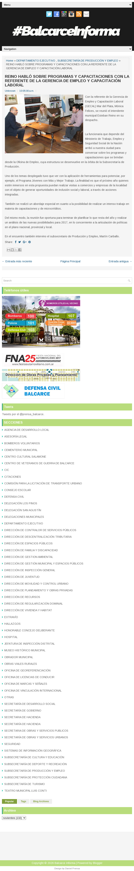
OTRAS (9, 697)
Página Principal (70, 261)
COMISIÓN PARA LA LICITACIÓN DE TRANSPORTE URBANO (43, 483)
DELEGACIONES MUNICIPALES (24, 516)
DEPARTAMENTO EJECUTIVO (35, 60)
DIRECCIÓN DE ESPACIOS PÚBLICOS (28, 543)
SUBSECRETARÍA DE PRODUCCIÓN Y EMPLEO (88, 60)
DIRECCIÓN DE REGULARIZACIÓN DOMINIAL (33, 603)
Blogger (98, 863)
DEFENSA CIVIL (14, 496)
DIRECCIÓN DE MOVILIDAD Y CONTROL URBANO (36, 583)
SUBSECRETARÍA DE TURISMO (24, 784)
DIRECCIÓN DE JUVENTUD (22, 576)
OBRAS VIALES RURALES (20, 663)
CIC (6, 469)
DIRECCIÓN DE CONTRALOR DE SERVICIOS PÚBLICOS (40, 530)
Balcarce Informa (65, 863)
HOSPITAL (11, 637)
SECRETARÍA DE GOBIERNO (22, 710)
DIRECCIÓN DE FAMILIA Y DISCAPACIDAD (31, 550)
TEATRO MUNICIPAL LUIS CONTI (25, 790)
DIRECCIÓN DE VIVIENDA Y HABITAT (28, 610)
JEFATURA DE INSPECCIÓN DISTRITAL (29, 643)
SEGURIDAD (12, 744)
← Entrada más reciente (17, 261)
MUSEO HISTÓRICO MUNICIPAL (24, 650)
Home (9, 60)
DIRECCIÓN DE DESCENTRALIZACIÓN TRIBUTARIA (38, 536)
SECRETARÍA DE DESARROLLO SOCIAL (29, 703)
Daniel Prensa (72, 868)
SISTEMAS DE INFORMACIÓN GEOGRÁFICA (32, 750)
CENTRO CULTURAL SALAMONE (25, 456)
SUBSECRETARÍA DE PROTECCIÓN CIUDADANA (35, 777)
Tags (23, 801)
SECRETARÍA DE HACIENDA (22, 724)
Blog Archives (41, 801)
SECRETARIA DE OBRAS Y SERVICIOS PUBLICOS (36, 730)
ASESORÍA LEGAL (15, 436)
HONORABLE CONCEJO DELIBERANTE (29, 630)
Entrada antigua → (120, 261)
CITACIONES (12, 476)
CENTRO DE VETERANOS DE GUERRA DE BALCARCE (39, 463)
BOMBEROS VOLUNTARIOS (22, 443)
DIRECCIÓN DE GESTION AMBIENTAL (28, 556)
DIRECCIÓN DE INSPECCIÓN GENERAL (29, 570)
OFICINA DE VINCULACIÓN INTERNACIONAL (33, 690)
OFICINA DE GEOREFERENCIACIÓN (27, 670)
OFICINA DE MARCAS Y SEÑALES (25, 683)
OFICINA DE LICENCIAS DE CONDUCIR (29, 677)
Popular (9, 801)
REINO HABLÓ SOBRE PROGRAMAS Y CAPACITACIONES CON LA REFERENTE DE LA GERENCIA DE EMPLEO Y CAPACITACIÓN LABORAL (67, 80)
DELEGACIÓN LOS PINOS (20, 503)
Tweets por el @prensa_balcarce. (23, 414)
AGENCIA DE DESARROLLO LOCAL (26, 429)
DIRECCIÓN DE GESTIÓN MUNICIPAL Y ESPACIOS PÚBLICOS (43, 563)
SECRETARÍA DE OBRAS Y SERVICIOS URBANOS (36, 737)
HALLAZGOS (12, 623)
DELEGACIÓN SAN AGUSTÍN (22, 510)
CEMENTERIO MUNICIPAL (21, 450)
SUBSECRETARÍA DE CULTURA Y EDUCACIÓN (34, 757)
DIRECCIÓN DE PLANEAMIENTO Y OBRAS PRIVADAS (38, 590)
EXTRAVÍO (11, 617)
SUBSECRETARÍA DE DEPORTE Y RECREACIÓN (35, 764)
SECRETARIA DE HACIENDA (22, 717)
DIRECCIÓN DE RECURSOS (22, 597)
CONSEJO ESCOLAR (17, 490)
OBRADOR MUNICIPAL (18, 657)
